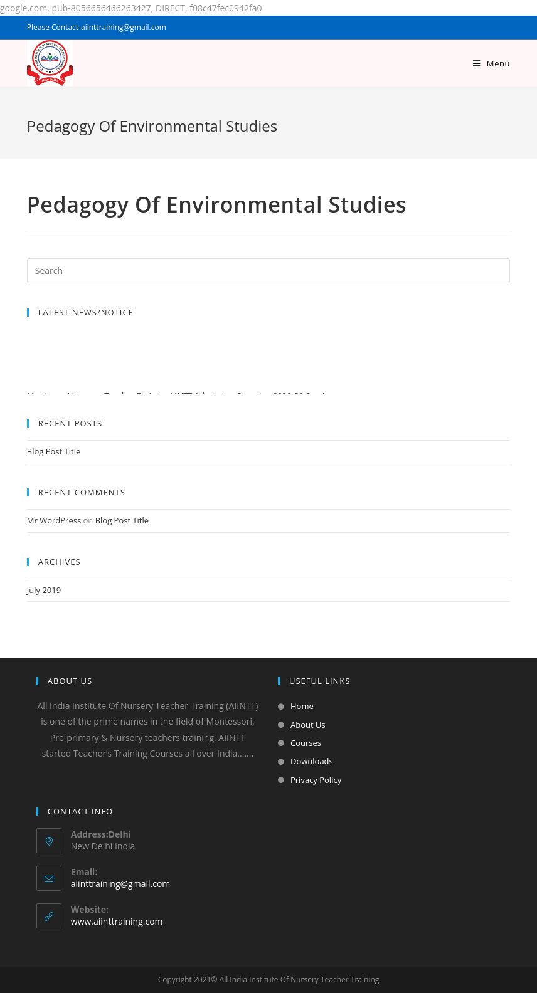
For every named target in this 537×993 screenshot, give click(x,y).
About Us (308, 724)
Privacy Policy (315, 779)
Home (302, 706)
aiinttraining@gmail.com (120, 884)
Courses (305, 743)
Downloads (311, 761)
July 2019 (44, 590)
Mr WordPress (54, 520)
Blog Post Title (53, 451)
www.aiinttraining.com (117, 921)
